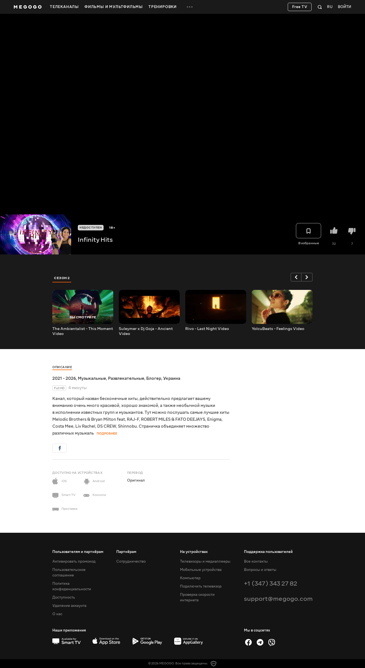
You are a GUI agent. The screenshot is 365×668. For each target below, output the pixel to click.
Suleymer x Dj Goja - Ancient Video (146, 331)
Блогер (153, 378)
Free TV (299, 6)
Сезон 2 (62, 278)
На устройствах (194, 551)
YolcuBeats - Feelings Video (278, 328)
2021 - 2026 (64, 378)
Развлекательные (126, 378)
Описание (62, 367)
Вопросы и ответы (260, 569)
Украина (171, 378)
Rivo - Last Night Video (207, 328)
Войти (344, 7)
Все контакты (256, 561)
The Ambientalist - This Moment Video (82, 331)
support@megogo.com (278, 598)
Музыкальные (92, 378)
